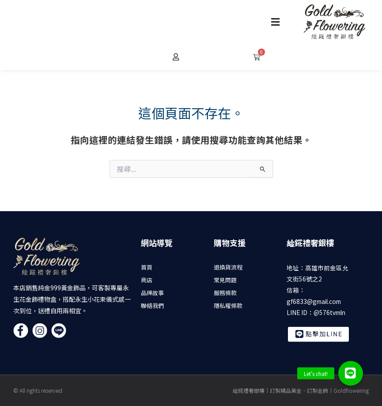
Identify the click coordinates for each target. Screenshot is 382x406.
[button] (275, 22)
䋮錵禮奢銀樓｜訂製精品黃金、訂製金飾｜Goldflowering (301, 390)
